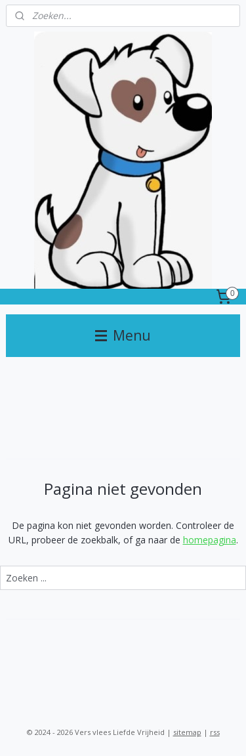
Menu (123, 335)
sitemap (187, 732)
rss (215, 732)
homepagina (209, 540)
